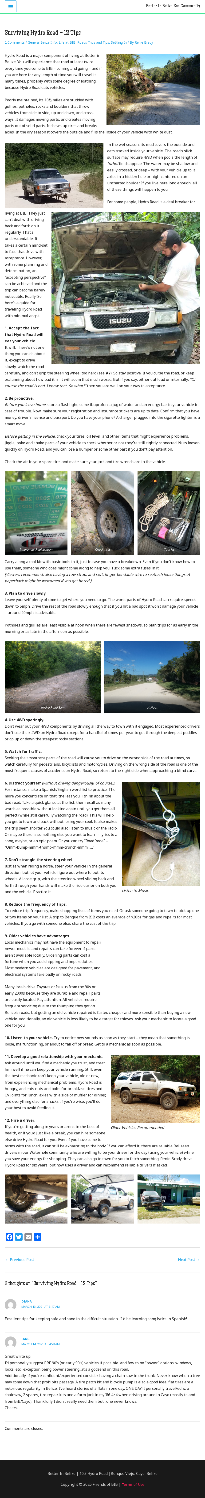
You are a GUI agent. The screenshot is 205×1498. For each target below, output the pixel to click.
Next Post (189, 1259)
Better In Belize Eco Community (171, 6)
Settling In (119, 42)
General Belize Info (42, 42)
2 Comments (15, 42)
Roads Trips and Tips (93, 42)
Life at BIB (67, 42)
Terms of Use (132, 1484)
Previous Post (19, 1259)
